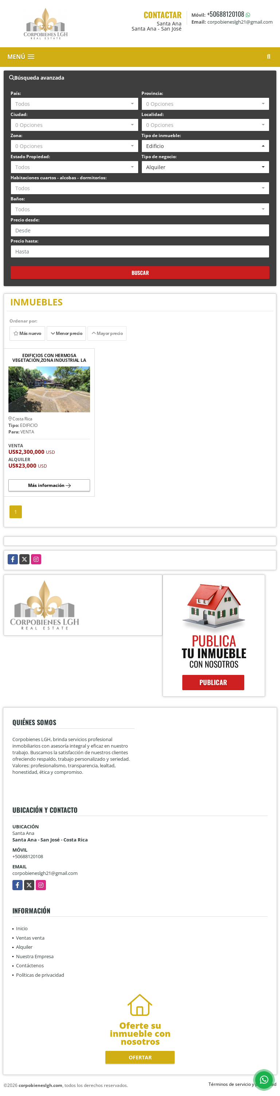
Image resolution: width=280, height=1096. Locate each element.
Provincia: (152, 93)
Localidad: (152, 114)
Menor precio (66, 333)
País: (16, 93)
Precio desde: (25, 220)
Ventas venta (30, 938)
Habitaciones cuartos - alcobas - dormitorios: (58, 178)
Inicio (22, 928)
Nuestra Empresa (35, 956)
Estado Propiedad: (30, 156)
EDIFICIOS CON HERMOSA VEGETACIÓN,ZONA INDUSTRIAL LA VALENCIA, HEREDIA (49, 358)
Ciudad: (19, 114)
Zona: (16, 135)
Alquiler (24, 947)
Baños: (18, 199)
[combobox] (75, 103)
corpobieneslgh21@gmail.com (45, 873)
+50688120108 (225, 14)
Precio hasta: (24, 241)
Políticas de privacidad (40, 975)
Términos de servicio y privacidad (242, 1084)
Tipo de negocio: (158, 156)
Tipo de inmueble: (161, 135)
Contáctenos (30, 965)
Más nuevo (27, 333)
